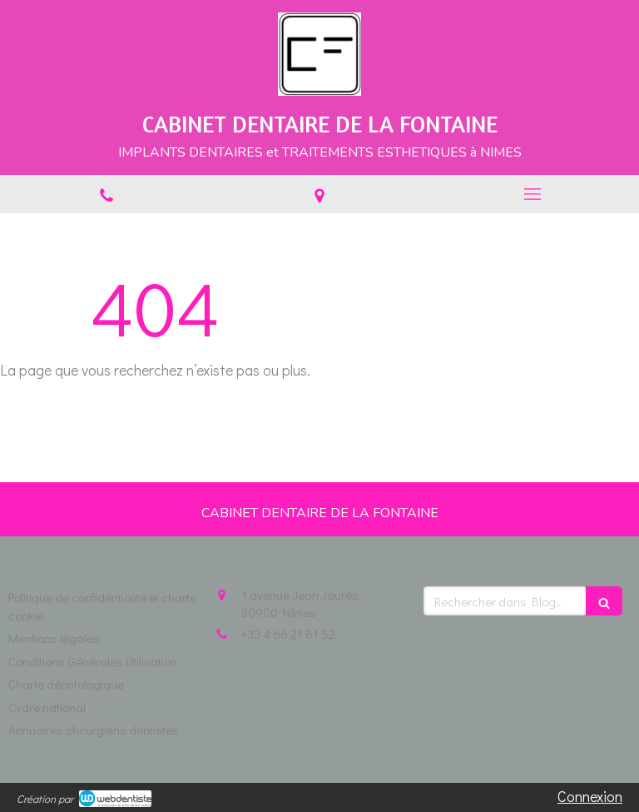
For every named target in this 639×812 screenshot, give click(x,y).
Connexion (589, 796)
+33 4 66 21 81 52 (288, 633)
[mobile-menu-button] (532, 194)
